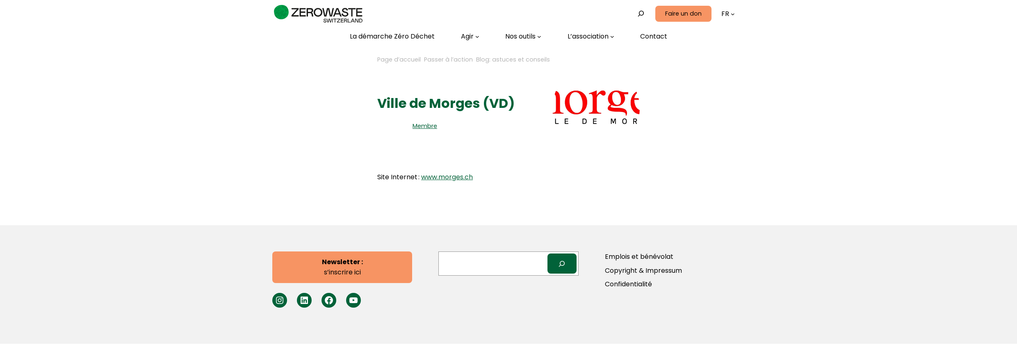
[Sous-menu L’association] (591, 36)
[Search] (562, 264)
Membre (425, 126)
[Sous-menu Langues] (733, 14)
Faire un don (683, 13)
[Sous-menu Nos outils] (523, 36)
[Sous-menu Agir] (470, 36)
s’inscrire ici (342, 267)
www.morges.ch (447, 177)
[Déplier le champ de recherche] (641, 14)
